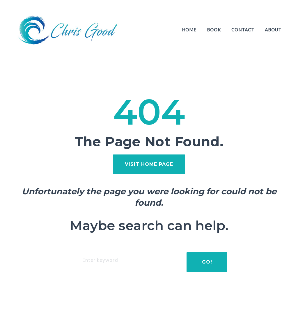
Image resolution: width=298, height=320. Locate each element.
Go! (207, 262)
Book (214, 29)
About (273, 29)
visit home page (149, 164)
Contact (242, 29)
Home (189, 29)
